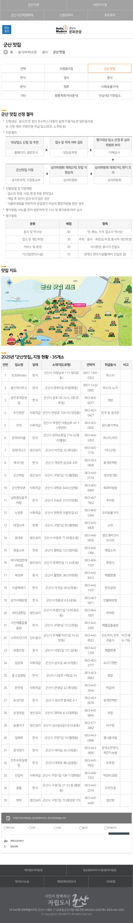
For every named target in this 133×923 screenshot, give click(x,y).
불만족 (85, 828)
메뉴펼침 (6, 29)
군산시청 (33, 5)
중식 (109, 78)
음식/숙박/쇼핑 (27, 52)
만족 (33, 828)
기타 (23, 96)
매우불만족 (112, 828)
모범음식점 (66, 69)
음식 (45, 52)
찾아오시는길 (22, 881)
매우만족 (10, 828)
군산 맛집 (59, 52)
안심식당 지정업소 (110, 96)
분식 (23, 87)
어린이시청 (100, 5)
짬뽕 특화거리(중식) (66, 96)
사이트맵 (110, 881)
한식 (23, 78)
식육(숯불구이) (109, 87)
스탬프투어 (66, 15)
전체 (23, 69)
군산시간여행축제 (22, 15)
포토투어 (109, 15)
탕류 (66, 87)
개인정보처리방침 (33, 870)
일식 (66, 78)
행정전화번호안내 (66, 881)
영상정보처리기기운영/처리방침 (99, 870)
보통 (59, 828)
